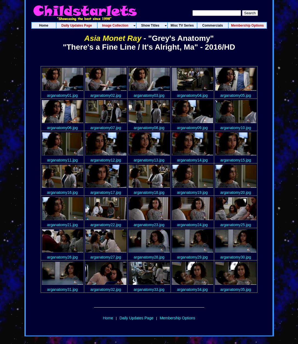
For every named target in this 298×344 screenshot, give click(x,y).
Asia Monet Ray (112, 38)
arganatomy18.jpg (149, 192)
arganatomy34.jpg (192, 289)
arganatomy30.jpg (235, 257)
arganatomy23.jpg (149, 225)
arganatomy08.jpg (149, 128)
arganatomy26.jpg (62, 257)
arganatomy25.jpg (235, 225)
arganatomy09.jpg (192, 128)
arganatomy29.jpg (192, 257)
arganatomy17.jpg (105, 192)
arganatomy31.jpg (62, 289)
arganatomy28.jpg (149, 257)
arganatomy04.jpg (192, 95)
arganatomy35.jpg (235, 289)
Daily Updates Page (137, 318)
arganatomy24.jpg (192, 225)
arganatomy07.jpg (105, 128)
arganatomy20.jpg (235, 192)
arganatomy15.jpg (235, 160)
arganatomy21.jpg (62, 225)
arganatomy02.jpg (105, 95)
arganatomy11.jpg (62, 160)
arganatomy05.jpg (235, 95)
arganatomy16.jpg (62, 192)
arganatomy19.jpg (192, 192)
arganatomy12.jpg (105, 160)
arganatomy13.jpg (149, 160)
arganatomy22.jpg (105, 225)
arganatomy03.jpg (149, 95)
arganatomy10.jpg (235, 128)
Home (108, 318)
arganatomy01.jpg (62, 95)
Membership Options (177, 318)
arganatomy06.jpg (62, 128)
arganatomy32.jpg (105, 289)
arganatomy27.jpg (105, 257)
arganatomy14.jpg (192, 160)
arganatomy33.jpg (149, 289)
